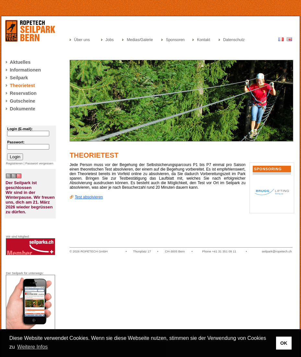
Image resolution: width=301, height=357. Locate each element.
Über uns (82, 40)
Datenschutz (234, 40)
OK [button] (283, 343)
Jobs (110, 40)
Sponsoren (175, 40)
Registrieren (14, 163)
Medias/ (133, 40)
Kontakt (203, 40)
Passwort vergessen (39, 163)
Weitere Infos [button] (32, 347)
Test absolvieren (89, 197)
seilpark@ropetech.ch (277, 251)
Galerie (146, 40)
